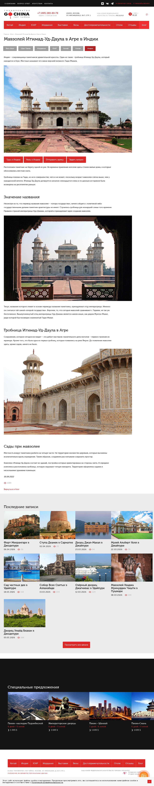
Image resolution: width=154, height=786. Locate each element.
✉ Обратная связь (123, 3)
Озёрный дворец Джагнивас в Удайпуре (90, 587)
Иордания (47, 25)
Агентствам (37, 3)
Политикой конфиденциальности (47, 782)
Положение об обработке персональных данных (28, 773)
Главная (6, 34)
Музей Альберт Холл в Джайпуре (125, 544)
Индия (22, 25)
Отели (119, 25)
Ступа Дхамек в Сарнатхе (56, 542)
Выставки (63, 25)
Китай (10, 25)
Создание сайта (134, 772)
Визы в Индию (33, 160)
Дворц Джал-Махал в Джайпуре (88, 544)
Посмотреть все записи (76, 645)
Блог (144, 25)
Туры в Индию (13, 160)
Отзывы (132, 25)
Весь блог (10, 49)
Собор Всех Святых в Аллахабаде (53, 587)
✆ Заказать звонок (141, 3)
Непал (78, 49)
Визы (76, 25)
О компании (10, 3)
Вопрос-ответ (23, 3)
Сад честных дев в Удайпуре (15, 587)
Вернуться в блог (11, 489)
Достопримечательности (97, 25)
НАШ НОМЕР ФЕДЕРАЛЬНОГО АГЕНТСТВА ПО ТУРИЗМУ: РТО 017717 (105, 770)
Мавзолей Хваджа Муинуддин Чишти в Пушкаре (124, 588)
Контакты (48, 3)
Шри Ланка (25, 49)
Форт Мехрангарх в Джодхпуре (16, 544)
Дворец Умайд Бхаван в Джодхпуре (19, 632)
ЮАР (33, 25)
